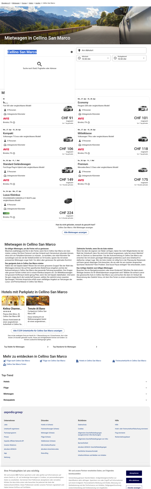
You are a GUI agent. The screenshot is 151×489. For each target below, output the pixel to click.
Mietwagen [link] (16, 3)
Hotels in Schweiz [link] (47, 425)
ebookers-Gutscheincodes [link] (50, 449)
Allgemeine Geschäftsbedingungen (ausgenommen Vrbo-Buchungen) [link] (90, 434)
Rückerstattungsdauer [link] (122, 437)
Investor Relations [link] (10, 445)
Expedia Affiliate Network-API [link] (14, 441)
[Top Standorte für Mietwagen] (75, 347)
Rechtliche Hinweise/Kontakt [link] (88, 451)
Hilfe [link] (116, 425)
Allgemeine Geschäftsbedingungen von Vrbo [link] (93, 439)
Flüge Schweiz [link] (46, 437)
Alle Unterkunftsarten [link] (48, 445)
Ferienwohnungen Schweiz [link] (50, 429)
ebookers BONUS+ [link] (10, 449)
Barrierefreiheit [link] (83, 443)
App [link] (5, 453)
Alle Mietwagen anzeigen (75, 232)
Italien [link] (31, 3)
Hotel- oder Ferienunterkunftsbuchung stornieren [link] (131, 429)
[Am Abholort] (111, 50)
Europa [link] (24, 3)
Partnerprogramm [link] (10, 433)
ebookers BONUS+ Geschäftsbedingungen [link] (92, 447)
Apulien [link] (37, 3)
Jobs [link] (5, 425)
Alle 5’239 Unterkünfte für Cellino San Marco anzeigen (37, 330)
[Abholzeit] (93, 58)
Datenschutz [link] (82, 425)
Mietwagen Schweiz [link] (48, 433)
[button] (75, 73)
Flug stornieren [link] (120, 433)
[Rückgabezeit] (129, 58)
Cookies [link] (80, 429)
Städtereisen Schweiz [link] (48, 441)
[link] (21, 361)
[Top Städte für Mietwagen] (27, 347)
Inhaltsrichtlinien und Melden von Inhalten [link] (92, 455)
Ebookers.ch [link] (6, 3)
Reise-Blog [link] (44, 453)
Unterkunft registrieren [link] (11, 429)
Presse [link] (6, 437)
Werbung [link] (7, 457)
